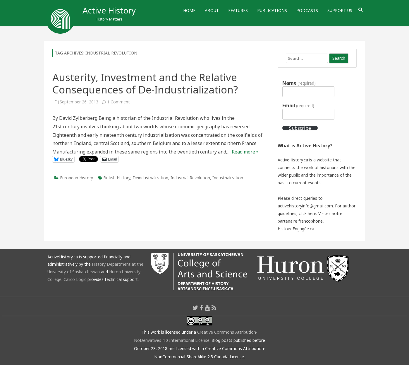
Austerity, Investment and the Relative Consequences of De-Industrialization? (145, 83)
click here (307, 213)
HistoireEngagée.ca (296, 228)
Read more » (245, 152)
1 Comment (118, 102)
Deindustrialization (150, 177)
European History (76, 177)
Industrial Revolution (190, 177)
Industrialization (227, 177)
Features (238, 10)
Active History (109, 10)
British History (116, 177)
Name (299, 83)
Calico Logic (74, 279)
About (212, 10)
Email (298, 105)
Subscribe (300, 128)
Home (189, 10)
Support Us (339, 10)
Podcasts (307, 10)
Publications (272, 10)
